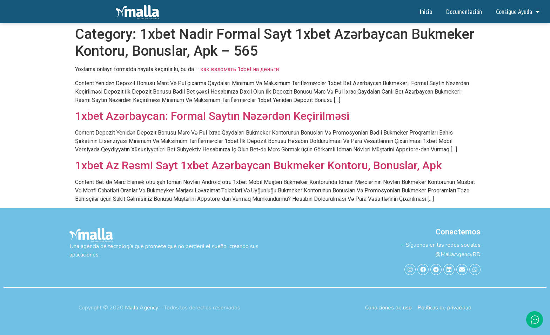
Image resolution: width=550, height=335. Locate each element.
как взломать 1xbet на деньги (239, 69)
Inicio (426, 11)
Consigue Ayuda (517, 11)
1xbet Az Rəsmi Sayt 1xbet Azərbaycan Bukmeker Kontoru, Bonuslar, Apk (258, 165)
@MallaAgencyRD (458, 254)
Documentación (464, 11)
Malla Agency (141, 308)
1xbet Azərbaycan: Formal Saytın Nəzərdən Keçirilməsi (212, 116)
